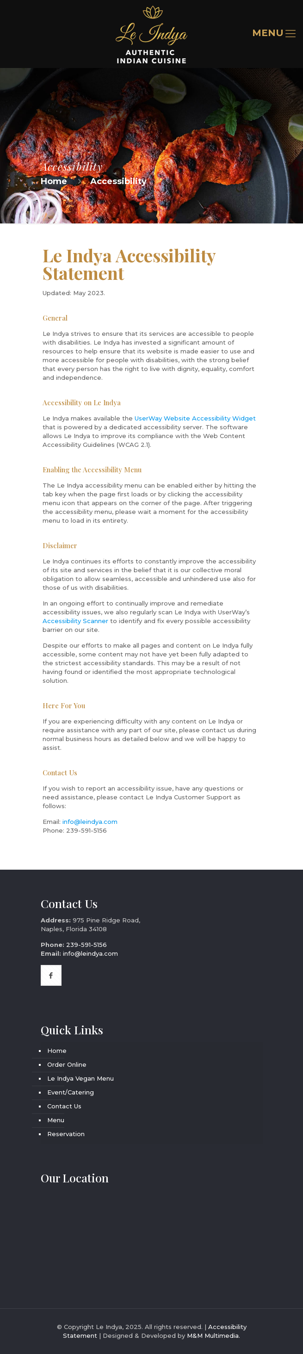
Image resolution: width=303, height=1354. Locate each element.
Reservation (66, 1134)
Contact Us (64, 1106)
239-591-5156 (86, 830)
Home (54, 181)
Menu (55, 1120)
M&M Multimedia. (213, 1335)
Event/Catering (70, 1092)
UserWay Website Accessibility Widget (195, 418)
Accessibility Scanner (75, 620)
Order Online (67, 1064)
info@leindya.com (89, 821)
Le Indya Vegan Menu (80, 1078)
